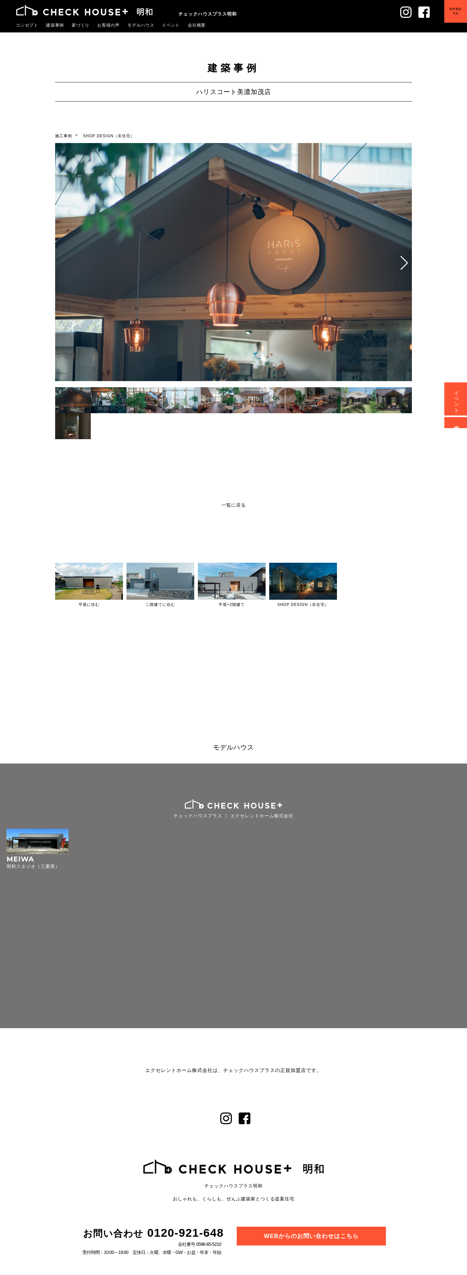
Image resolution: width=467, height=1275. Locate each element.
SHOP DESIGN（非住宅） (109, 136)
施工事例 (63, 136)
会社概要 (197, 25)
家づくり (81, 25)
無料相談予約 (451, 16)
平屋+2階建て (232, 604)
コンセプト (27, 25)
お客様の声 (109, 25)
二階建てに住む (160, 604)
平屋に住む (89, 604)
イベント (171, 25)
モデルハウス (141, 25)
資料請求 (457, 422)
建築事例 (55, 25)
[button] (404, 263)
